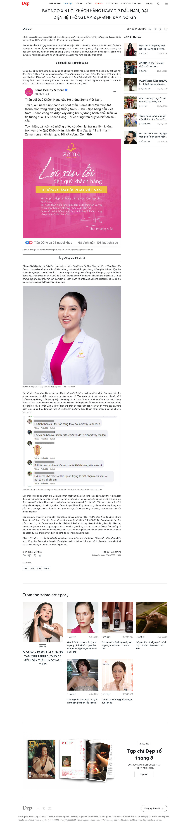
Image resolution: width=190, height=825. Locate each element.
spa (25, 568)
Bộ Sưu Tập (145, 89)
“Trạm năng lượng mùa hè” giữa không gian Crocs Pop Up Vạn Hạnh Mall (153, 119)
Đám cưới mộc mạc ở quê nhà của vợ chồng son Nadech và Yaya (152, 101)
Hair (39, 568)
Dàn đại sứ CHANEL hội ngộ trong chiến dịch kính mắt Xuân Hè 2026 (153, 136)
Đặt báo (149, 4)
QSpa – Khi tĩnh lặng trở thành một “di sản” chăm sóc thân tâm (151, 645)
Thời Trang (55, 4)
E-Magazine (112, 4)
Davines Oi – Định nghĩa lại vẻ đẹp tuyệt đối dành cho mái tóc (117, 645)
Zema (46, 568)
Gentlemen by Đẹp (131, 4)
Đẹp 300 (99, 4)
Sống (89, 4)
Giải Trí (79, 4)
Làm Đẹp (68, 4)
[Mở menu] (166, 3)
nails (32, 568)
